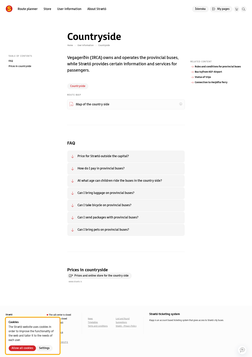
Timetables (93, 322)
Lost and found (123, 318)
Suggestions (121, 322)
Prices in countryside (20, 66)
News (90, 318)
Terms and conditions (98, 326)
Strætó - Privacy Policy (126, 326)
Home (70, 45)
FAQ (11, 60)
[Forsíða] (9, 9)
